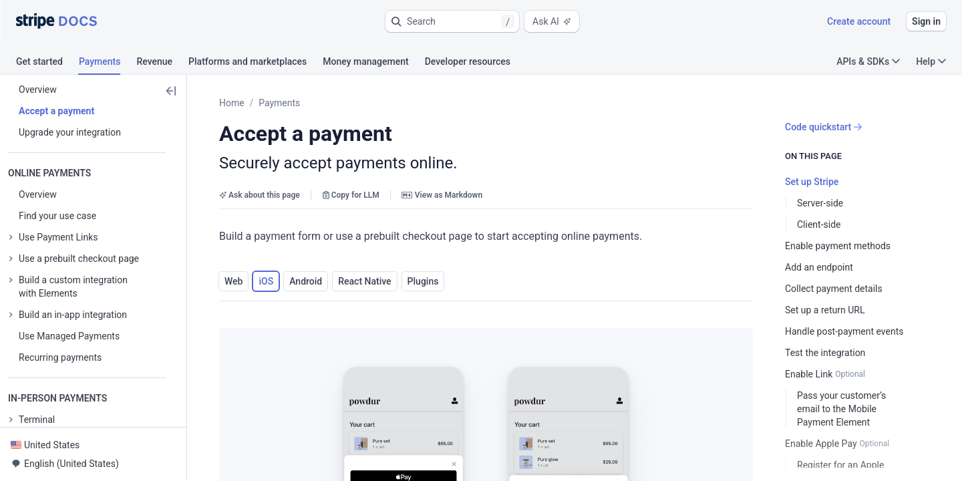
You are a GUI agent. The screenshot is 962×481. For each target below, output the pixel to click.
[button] (452, 21)
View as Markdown (442, 195)
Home (232, 103)
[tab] (47, 63)
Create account (859, 21)
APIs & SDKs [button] (868, 61)
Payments (279, 103)
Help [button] (931, 61)
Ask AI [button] (551, 21)
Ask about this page (259, 195)
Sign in (926, 21)
